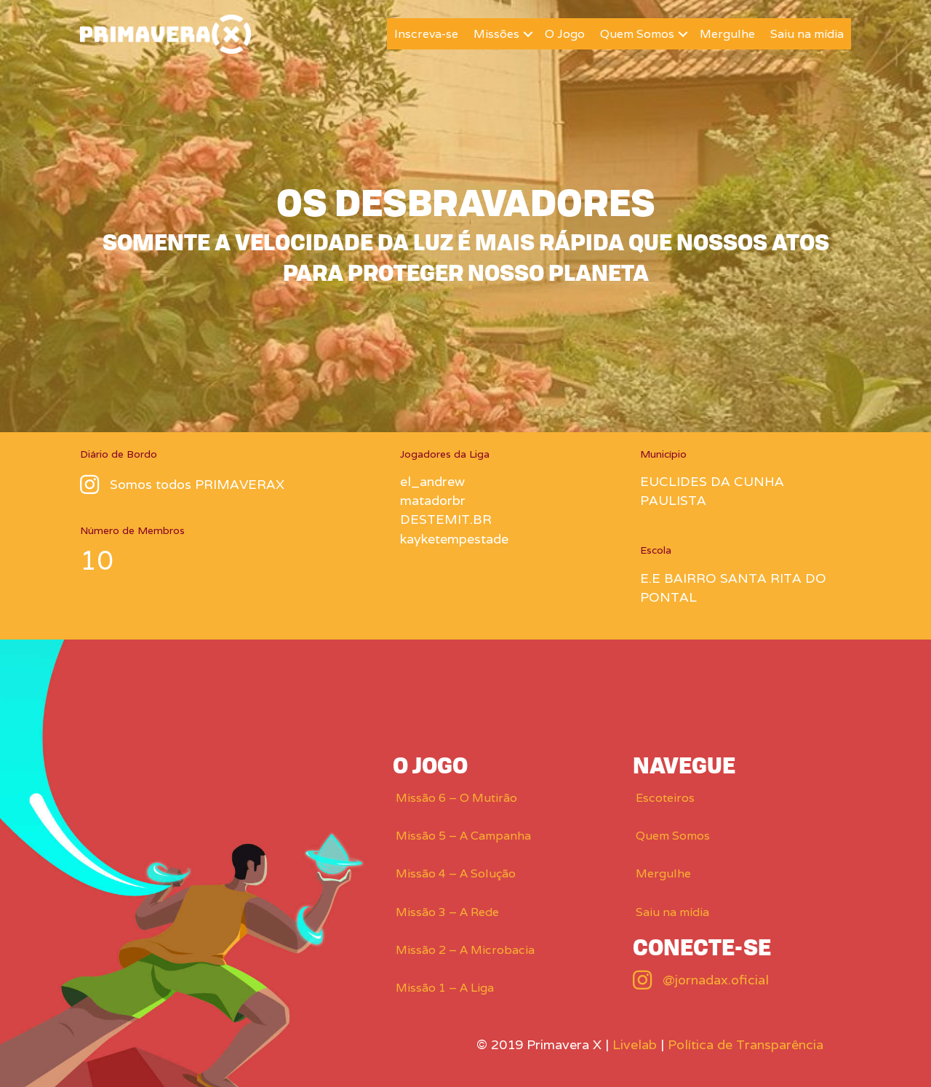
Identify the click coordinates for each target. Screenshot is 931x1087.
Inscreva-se (426, 33)
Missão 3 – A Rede (447, 912)
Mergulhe (727, 33)
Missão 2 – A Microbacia (465, 949)
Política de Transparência (745, 1044)
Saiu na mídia (807, 33)
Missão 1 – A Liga (445, 987)
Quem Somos (637, 33)
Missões (496, 33)
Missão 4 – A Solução (456, 873)
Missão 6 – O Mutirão (456, 797)
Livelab (634, 1044)
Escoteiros (665, 797)
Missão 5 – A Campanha (463, 835)
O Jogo (565, 33)
